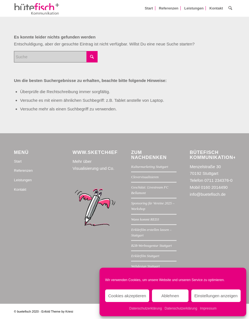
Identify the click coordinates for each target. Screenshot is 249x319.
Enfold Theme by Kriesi (57, 311)
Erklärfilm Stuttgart (145, 256)
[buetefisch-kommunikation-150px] (37, 8)
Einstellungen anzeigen (216, 295)
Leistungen (23, 180)
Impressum (208, 308)
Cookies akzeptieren (127, 295)
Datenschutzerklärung (145, 308)
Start (17, 161)
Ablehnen (170, 295)
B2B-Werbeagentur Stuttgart (151, 246)
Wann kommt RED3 (145, 219)
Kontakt (20, 189)
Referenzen (23, 170)
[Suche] (230, 8)
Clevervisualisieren (145, 177)
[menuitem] (149, 8)
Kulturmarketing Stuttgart (149, 167)
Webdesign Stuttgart (145, 266)
